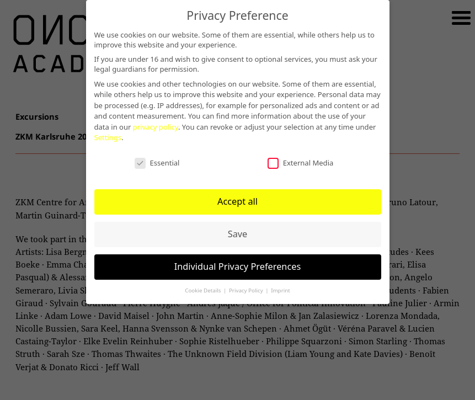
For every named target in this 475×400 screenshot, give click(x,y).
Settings (108, 137)
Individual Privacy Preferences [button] (237, 266)
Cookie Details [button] (203, 290)
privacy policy (155, 127)
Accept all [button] (237, 201)
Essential (157, 163)
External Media (301, 163)
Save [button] (238, 234)
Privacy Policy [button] (246, 290)
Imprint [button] (280, 290)
